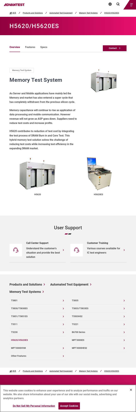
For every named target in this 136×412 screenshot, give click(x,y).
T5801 (14, 300)
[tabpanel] (68, 132)
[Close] (130, 391)
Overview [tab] (14, 47)
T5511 (14, 324)
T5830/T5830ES (19, 308)
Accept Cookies (69, 407)
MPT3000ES (78, 340)
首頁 (14, 13)
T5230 (14, 332)
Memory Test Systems (88, 13)
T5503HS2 (77, 316)
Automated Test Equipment (61, 13)
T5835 (75, 300)
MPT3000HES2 (79, 348)
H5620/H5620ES (111, 13)
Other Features (18, 356)
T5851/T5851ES (19, 316)
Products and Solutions (33, 13)
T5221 (75, 324)
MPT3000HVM (18, 348)
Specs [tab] (43, 47)
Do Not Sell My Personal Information (34, 407)
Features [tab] (30, 47)
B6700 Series (78, 332)
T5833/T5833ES (80, 308)
